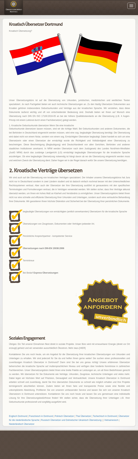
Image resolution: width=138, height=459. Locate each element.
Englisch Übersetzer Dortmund (13, 8)
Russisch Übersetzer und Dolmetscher (59, 420)
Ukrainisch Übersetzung (90, 420)
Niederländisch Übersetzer (21, 424)
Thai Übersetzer (83, 416)
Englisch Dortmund (18, 416)
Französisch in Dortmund (41, 416)
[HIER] (82, 348)
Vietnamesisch (111, 420)
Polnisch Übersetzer (64, 416)
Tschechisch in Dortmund (105, 416)
